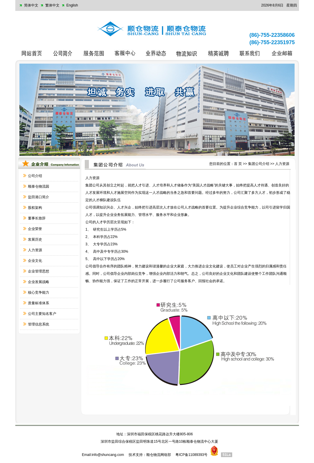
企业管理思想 (38, 271)
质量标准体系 (38, 303)
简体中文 (31, 5)
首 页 (238, 164)
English (72, 5)
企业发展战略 (38, 282)
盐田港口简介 (38, 197)
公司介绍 (35, 176)
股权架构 (35, 208)
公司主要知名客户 (42, 314)
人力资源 (35, 250)
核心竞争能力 (38, 292)
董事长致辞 (37, 218)
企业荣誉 (35, 229)
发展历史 (35, 239)
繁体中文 (52, 5)
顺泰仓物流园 (38, 186)
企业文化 (35, 261)
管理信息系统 (38, 324)
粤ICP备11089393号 (191, 455)
